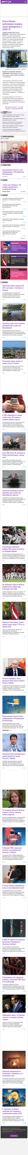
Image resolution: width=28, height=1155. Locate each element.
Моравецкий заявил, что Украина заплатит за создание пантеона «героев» (13, 1017)
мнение (5, 180)
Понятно (14, 1136)
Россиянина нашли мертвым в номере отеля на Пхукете (13, 219)
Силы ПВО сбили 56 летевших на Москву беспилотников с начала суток (13, 225)
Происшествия (15, 243)
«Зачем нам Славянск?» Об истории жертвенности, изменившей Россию (11, 187)
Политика (13, 256)
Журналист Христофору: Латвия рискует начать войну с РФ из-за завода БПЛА (18, 261)
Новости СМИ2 (5, 138)
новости (5, 195)
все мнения (23, 191)
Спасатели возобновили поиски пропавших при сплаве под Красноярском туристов (11, 232)
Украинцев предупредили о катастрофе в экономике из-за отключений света (12, 1073)
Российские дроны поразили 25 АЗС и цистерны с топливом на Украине (13, 199)
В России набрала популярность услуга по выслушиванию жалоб (13, 886)
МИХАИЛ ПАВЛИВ (6, 191)
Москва (5, 32)
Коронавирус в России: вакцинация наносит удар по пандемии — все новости (13, 75)
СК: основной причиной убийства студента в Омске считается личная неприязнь (13, 812)
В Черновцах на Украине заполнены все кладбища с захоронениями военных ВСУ (12, 1111)
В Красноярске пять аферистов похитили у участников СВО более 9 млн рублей (18, 274)
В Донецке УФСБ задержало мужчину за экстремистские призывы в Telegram (18, 248)
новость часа (6, 165)
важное (5, 142)
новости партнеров (8, 136)
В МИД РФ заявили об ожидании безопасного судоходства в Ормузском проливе (13, 941)
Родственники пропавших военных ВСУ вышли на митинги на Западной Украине (13, 548)
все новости (5, 176)
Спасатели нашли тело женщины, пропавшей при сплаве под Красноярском (11, 206)
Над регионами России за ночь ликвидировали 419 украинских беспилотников (13, 172)
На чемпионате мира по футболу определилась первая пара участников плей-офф (13, 586)
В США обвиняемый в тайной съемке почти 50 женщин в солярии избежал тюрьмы (12, 213)
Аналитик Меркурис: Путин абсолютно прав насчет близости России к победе (13, 157)
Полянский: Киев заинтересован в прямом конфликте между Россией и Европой (13, 756)
